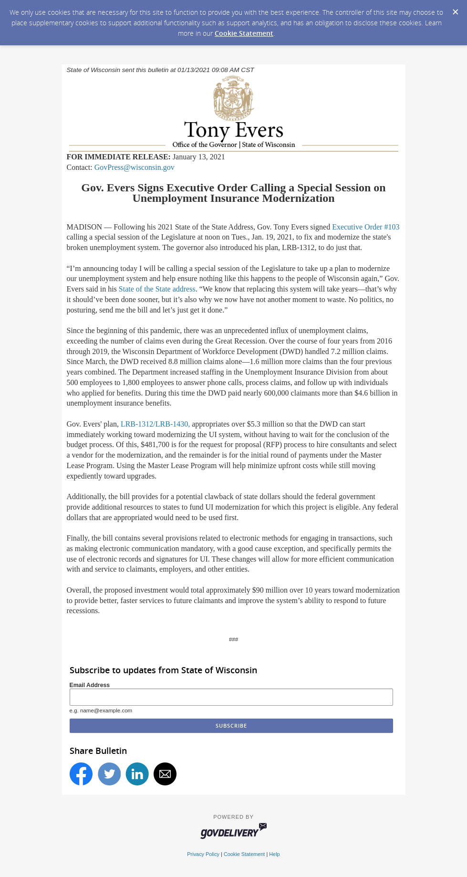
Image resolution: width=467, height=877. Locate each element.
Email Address (90, 685)
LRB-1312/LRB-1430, (155, 424)
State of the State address (157, 289)
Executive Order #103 (365, 227)
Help (274, 854)
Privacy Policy (203, 854)
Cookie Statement (244, 33)
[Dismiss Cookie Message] (455, 9)
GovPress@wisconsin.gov (134, 167)
